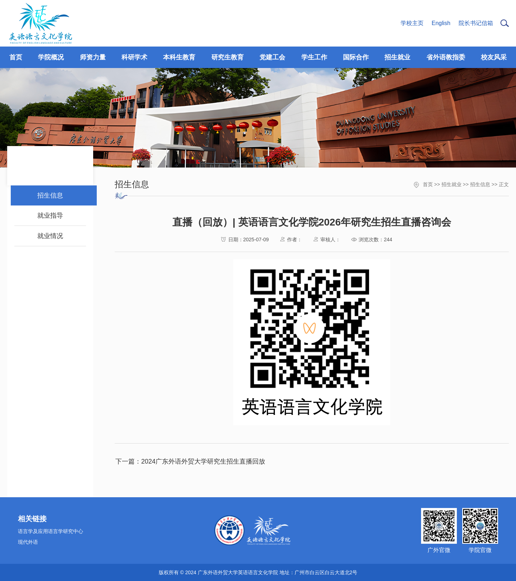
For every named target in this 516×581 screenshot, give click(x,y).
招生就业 (451, 184)
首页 (428, 184)
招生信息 (480, 184)
